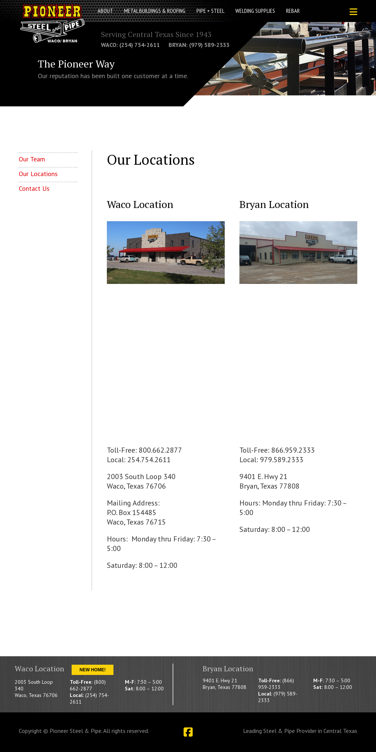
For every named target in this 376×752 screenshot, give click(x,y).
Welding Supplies (255, 10)
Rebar (293, 10)
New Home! (92, 669)
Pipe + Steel (210, 10)
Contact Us (34, 188)
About (105, 10)
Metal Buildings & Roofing (154, 10)
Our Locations (38, 173)
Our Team (32, 159)
